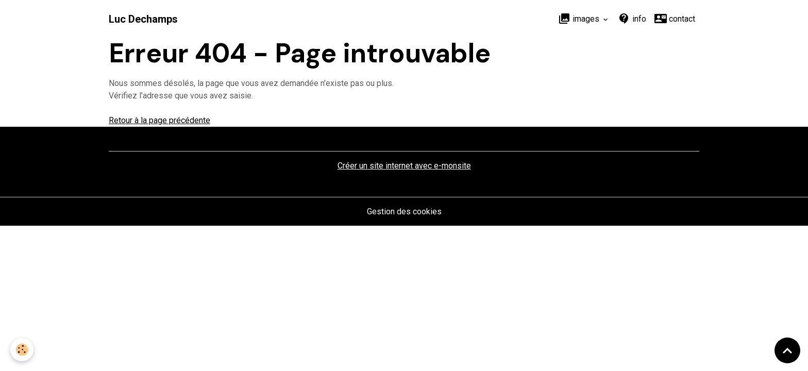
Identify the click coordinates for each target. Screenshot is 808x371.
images (579, 18)
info (632, 18)
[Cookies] (21, 349)
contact (674, 18)
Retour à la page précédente (159, 120)
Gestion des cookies (404, 211)
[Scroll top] (787, 350)
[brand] (143, 19)
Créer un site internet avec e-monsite (404, 166)
